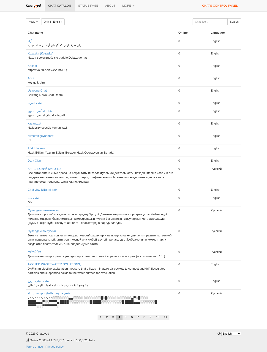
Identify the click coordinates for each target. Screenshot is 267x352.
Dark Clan (34, 160)
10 (157, 317)
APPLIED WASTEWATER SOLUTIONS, (54, 264)
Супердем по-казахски (43, 210)
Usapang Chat (37, 90)
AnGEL (32, 78)
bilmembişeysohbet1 (41, 136)
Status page (88, 5)
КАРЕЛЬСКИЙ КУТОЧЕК (45, 169)
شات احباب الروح (38, 281)
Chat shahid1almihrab (42, 189)
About (110, 5)
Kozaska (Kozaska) (40, 53)
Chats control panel (220, 5)
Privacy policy (54, 346)
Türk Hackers (36, 148)
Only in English (53, 21)
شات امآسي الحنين (40, 111)
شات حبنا (33, 198)
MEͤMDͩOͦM (34, 252)
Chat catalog (59, 5)
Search (234, 21)
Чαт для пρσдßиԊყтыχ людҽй (49, 293)
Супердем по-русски (42, 231)
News (33, 21)
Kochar (32, 66)
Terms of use (34, 346)
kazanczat (34, 123)
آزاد (30, 41)
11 (165, 317)
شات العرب (35, 103)
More (128, 5)
